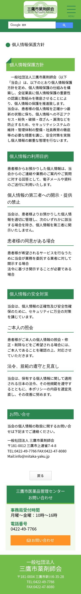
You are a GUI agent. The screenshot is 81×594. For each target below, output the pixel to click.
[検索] (31, 25)
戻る (40, 475)
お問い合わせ (40, 540)
